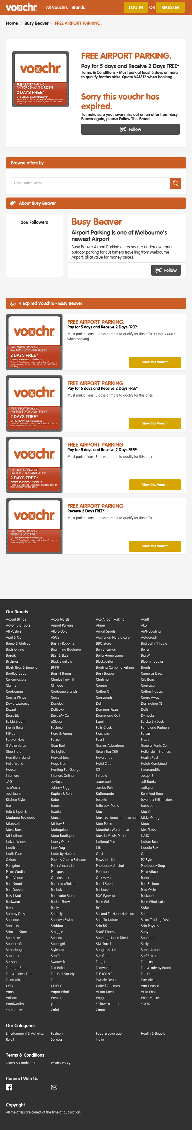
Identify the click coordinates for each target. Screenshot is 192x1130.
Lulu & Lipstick (16, 812)
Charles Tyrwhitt (62, 679)
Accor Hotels (60, 619)
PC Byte (146, 860)
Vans (10, 992)
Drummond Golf (108, 715)
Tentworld (103, 968)
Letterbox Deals (107, 806)
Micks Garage (151, 818)
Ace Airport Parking (110, 619)
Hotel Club (104, 764)
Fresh (145, 739)
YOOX (145, 1004)
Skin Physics (149, 926)
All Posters (13, 631)
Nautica (12, 848)
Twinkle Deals (106, 980)
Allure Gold (59, 631)
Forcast (146, 733)
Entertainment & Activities (25, 1033)
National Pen (105, 842)
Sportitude (148, 938)
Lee (8, 806)
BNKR (55, 667)
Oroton (146, 854)
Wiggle (101, 998)
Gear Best (58, 745)
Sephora (147, 914)
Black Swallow (61, 661)
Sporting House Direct (112, 938)
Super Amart (150, 950)
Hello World (14, 764)
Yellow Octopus (107, 1004)
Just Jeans (13, 794)
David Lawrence (17, 703)
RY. (98, 908)
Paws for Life (105, 860)
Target (100, 962)
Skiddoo (57, 926)
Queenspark (60, 878)
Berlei (145, 649)
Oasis (100, 854)
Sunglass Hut (106, 950)
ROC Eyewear (105, 896)
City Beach (148, 679)
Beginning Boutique (66, 649)
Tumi (54, 980)
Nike (99, 848)
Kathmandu (105, 794)
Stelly (144, 944)
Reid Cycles (149, 890)
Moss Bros (14, 830)
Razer (145, 878)
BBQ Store (103, 643)
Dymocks (147, 715)
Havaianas (104, 758)
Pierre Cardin (15, 872)
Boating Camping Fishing (115, 667)
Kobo (55, 800)
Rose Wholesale (152, 902)
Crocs (55, 697)
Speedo (56, 938)
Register (171, 7)
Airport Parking (62, 625)
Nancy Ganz (60, 842)
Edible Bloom (16, 721)
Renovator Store (62, 896)
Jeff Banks (148, 782)
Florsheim (103, 733)
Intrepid (101, 776)
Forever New (15, 739)
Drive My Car (60, 715)
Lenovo (56, 806)
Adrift (145, 619)
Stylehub (57, 950)
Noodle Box (149, 848)
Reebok (56, 890)
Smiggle (57, 932)
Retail (10, 1039)
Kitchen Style (15, 800)
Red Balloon (150, 884)
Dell (99, 703)
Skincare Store (16, 932)
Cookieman (14, 691)
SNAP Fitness (105, 932)
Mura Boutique (62, 836)
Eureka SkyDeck (152, 721)
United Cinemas (108, 986)
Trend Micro (15, 980)
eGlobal (56, 721)
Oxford (11, 860)
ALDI (144, 625)
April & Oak (14, 637)
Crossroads (104, 697)
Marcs (55, 818)
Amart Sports (106, 631)
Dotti (144, 709)
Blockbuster (104, 661)
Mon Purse (104, 824)
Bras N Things (61, 673)
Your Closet (14, 1010)
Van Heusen (150, 986)
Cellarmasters (16, 679)
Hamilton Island (18, 758)
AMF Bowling (151, 631)
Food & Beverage (109, 1033)
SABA (145, 908)
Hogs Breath (60, 764)
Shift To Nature (107, 920)
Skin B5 (101, 926)
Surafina (102, 956)
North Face (14, 854)
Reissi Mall (14, 896)
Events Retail (15, 727)
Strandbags (14, 950)
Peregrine (13, 866)
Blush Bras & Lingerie (21, 667)
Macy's (146, 812)
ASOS (55, 637)
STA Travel (103, 944)
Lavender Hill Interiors (156, 800)
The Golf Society (62, 974)
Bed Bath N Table (154, 643)
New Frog (58, 848)
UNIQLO (56, 986)
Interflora (12, 776)
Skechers (12, 926)
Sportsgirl (58, 944)
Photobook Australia (111, 866)
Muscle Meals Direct (111, 836)
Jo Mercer (13, 788)
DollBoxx (57, 709)
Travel (100, 1039)
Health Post (149, 758)
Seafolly (56, 914)
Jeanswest (103, 782)
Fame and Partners (155, 727)
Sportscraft (14, 944)
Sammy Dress (16, 914)
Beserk (11, 655)
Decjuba (57, 703)
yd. (53, 1004)
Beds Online (15, 649)
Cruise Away (150, 697)
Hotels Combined (154, 764)
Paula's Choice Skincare (68, 860)
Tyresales (147, 980)
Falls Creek (104, 727)
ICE (98, 770)
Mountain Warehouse (112, 830)
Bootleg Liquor (17, 673)
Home (12, 23)
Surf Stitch (148, 956)
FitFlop (11, 733)
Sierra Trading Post (155, 920)
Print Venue (14, 878)
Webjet (56, 998)
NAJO (145, 836)
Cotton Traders (152, 691)
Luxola (56, 812)
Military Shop (60, 824)
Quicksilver (104, 878)
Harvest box (60, 758)
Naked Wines (16, 842)
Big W (145, 655)
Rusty (55, 908)
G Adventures (16, 745)
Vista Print (148, 992)
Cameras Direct (152, 673)
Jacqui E (147, 776)
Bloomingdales (152, 661)
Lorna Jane (149, 806)
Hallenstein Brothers (156, 752)
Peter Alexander (62, 866)
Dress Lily (12, 715)
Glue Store (13, 752)
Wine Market (150, 998)
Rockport (147, 896)
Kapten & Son (61, 794)
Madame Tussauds (20, 818)
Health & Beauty (153, 1033)
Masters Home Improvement (117, 818)
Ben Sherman (106, 649)
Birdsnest (13, 661)
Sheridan (12, 920)
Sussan (11, 962)
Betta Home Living (109, 655)
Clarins (11, 685)
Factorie (56, 727)
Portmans (103, 872)
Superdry (12, 956)
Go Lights (58, 752)
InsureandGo (150, 770)
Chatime (102, 679)
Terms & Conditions (20, 1063)
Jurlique (146, 788)
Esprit (100, 721)
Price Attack (149, 872)
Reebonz (102, 890)
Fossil (100, 739)
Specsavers (14, 938)
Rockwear (13, 902)
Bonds (145, 667)
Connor (101, 685)
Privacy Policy (60, 1063)
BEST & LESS (59, 655)
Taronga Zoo (16, 968)
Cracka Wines (16, 697)
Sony (144, 932)
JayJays (56, 782)
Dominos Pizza (107, 709)
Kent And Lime (152, 794)
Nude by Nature (62, 854)
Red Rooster (15, 890)
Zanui (100, 1010)
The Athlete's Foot (19, 974)
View (155, 362)
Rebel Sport (104, 884)
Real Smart (14, 884)
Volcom (11, 998)
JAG (9, 782)
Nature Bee (149, 842)
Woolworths (15, 1004)
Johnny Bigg (60, 788)
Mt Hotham (14, 836)
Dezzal (11, 709)
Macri (100, 812)
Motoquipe (59, 830)
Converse (147, 685)
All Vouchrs (57, 7)
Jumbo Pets (104, 788)
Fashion (57, 1033)
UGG (9, 986)
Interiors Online (62, 776)
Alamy (101, 625)
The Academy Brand (156, 968)
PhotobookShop (153, 866)
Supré (55, 956)
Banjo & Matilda (18, 643)
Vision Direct (105, 992)
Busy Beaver (36, 23)
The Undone (150, 974)
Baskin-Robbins (62, 643)
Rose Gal (102, 902)
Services (56, 1039)
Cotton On (104, 691)
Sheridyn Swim (62, 920)
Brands (78, 7)
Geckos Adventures (110, 745)
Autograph (149, 637)
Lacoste (101, 800)
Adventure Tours (18, 625)
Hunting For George (65, 770)
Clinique (57, 685)
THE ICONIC (104, 974)
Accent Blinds (16, 619)
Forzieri (56, 739)
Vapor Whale (60, 992)
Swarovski (58, 962)
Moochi (146, 824)
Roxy (9, 908)
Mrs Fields (148, 830)
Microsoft (13, 824)
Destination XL (151, 703)
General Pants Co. (154, 745)
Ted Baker (58, 968)
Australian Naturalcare (113, 637)
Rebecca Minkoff (63, 884)
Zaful (55, 1010)
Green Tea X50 (107, 752)
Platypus (57, 872)
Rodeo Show (60, 902)
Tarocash (147, 962)
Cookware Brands (64, 691)
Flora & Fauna (61, 733)
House (11, 770)
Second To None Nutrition (115, 914)
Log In (136, 7)
